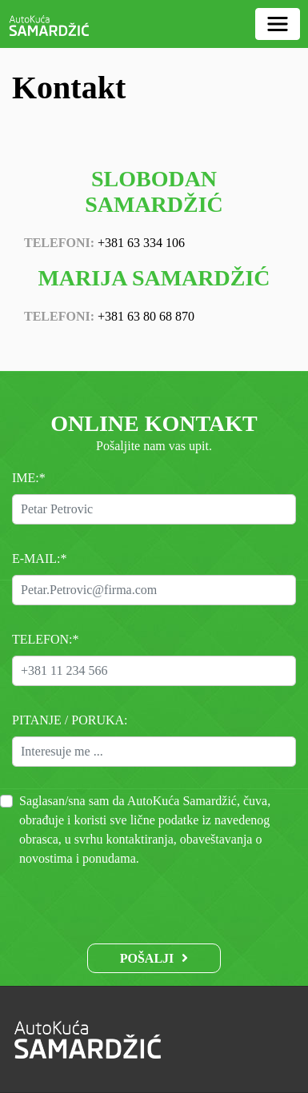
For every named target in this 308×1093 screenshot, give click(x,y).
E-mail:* (39, 558)
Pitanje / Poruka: (70, 720)
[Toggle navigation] (277, 24)
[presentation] (154, 899)
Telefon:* (45, 639)
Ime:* (29, 478)
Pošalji (147, 958)
